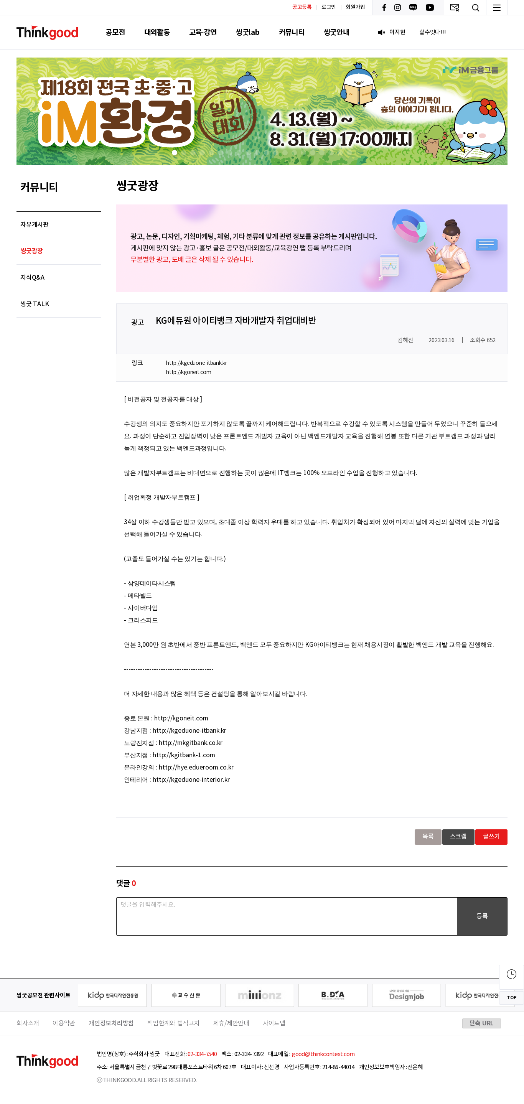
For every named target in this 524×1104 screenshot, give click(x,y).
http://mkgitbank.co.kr (190, 743)
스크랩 (458, 836)
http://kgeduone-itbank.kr (196, 363)
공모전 (115, 32)
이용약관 (64, 1023)
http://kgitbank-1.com (184, 755)
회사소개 (27, 1023)
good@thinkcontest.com (323, 1054)
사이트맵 (274, 1023)
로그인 (328, 7)
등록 (482, 916)
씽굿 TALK (34, 304)
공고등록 (302, 7)
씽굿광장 (31, 251)
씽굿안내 (336, 32)
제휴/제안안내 (231, 1023)
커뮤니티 (292, 32)
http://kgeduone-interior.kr (191, 779)
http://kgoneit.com (188, 372)
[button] (174, 152)
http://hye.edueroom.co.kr (196, 767)
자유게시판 (34, 224)
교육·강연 (203, 32)
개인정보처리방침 (111, 1023)
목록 (428, 836)
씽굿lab (248, 32)
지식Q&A (32, 277)
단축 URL (482, 1023)
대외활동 (157, 32)
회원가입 (355, 7)
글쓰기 (491, 836)
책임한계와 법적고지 (173, 1023)
